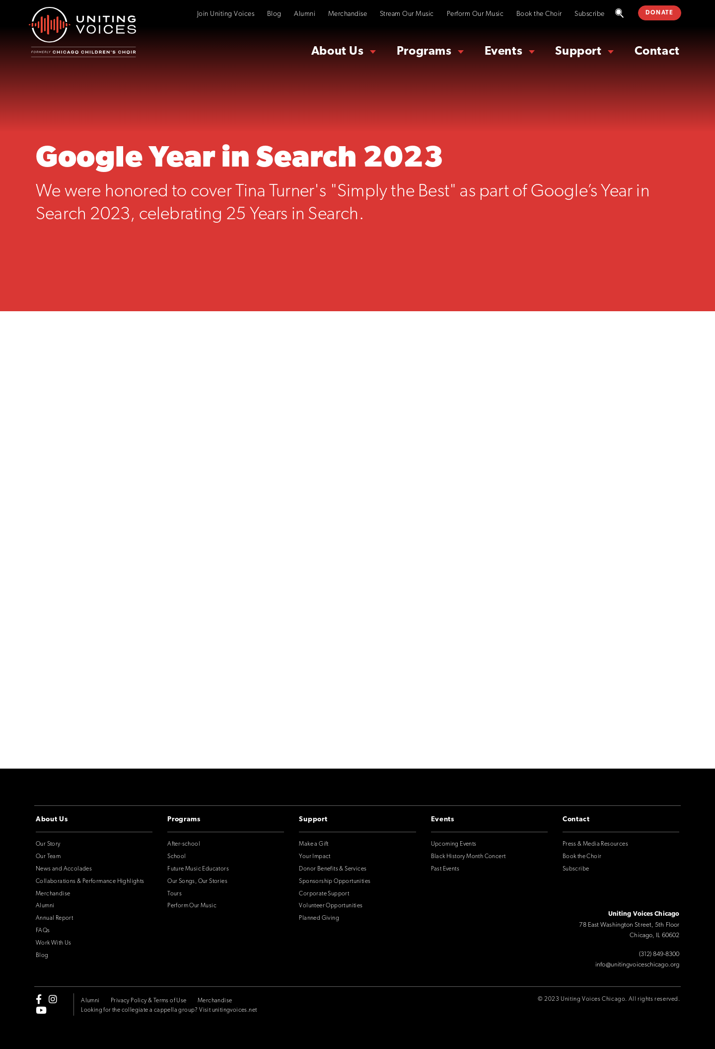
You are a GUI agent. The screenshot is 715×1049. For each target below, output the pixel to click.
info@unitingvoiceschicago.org (637, 965)
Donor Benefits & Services (332, 869)
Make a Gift (313, 844)
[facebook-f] (39, 998)
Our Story (48, 844)
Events (504, 52)
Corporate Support (324, 894)
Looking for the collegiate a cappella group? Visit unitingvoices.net (169, 1010)
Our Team (48, 857)
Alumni (304, 14)
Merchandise (347, 14)
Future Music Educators (198, 869)
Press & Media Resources (595, 844)
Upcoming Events (454, 844)
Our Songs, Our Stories (197, 881)
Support (578, 52)
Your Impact (314, 857)
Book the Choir (539, 14)
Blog (274, 14)
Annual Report (54, 918)
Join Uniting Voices (226, 14)
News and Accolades (64, 869)
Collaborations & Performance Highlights (90, 881)
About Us (337, 52)
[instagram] (53, 998)
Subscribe (589, 14)
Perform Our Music (475, 14)
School (176, 857)
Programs (424, 52)
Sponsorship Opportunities (334, 881)
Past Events (445, 869)
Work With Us (54, 943)
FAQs (43, 931)
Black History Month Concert (468, 857)
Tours (174, 894)
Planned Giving (319, 918)
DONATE (659, 13)
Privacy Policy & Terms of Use (149, 1001)
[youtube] (41, 1010)
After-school (183, 844)
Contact (657, 52)
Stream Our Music (407, 14)
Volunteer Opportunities (330, 906)
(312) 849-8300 (659, 954)
